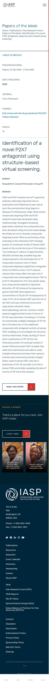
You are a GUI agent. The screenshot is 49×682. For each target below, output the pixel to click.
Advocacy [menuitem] (10, 564)
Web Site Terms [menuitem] (13, 647)
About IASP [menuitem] (11, 578)
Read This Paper (15, 387)
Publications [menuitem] (12, 545)
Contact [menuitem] (10, 619)
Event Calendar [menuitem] (13, 559)
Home (6, 678)
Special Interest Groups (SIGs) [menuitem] (20, 603)
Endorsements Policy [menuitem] (16, 633)
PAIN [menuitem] (8, 585)
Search (30, 678)
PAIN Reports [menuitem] (12, 594)
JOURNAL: (7, 94)
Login (43, 678)
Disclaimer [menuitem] (11, 624)
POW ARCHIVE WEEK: (12, 65)
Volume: (6, 127)
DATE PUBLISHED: (11, 79)
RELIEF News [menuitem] (12, 599)
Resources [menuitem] (11, 550)
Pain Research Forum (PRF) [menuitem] (19, 589)
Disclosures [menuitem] (11, 629)
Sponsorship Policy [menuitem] (15, 642)
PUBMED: (6, 109)
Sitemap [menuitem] (10, 652)
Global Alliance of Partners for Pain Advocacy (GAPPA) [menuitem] (22, 609)
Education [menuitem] (10, 555)
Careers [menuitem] (9, 573)
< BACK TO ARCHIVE (12, 55)
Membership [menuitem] (11, 569)
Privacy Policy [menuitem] (12, 638)
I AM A (18, 678)
